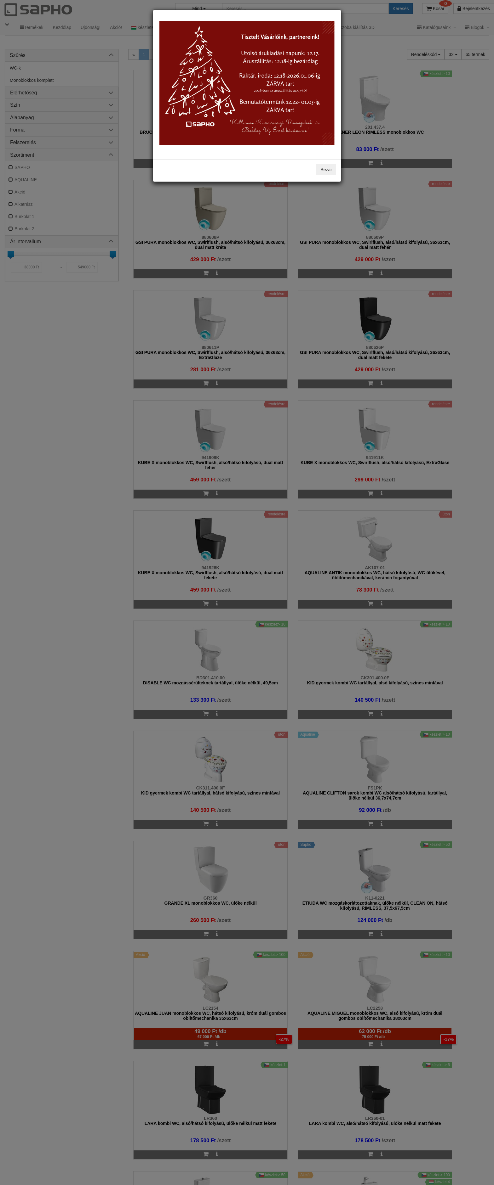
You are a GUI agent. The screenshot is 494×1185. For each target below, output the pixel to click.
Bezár (326, 169)
